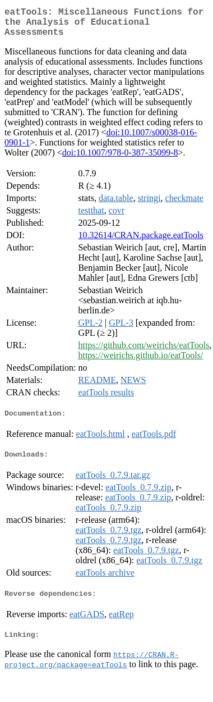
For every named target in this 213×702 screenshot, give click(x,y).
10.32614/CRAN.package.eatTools (140, 242)
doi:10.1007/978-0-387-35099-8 (120, 159)
